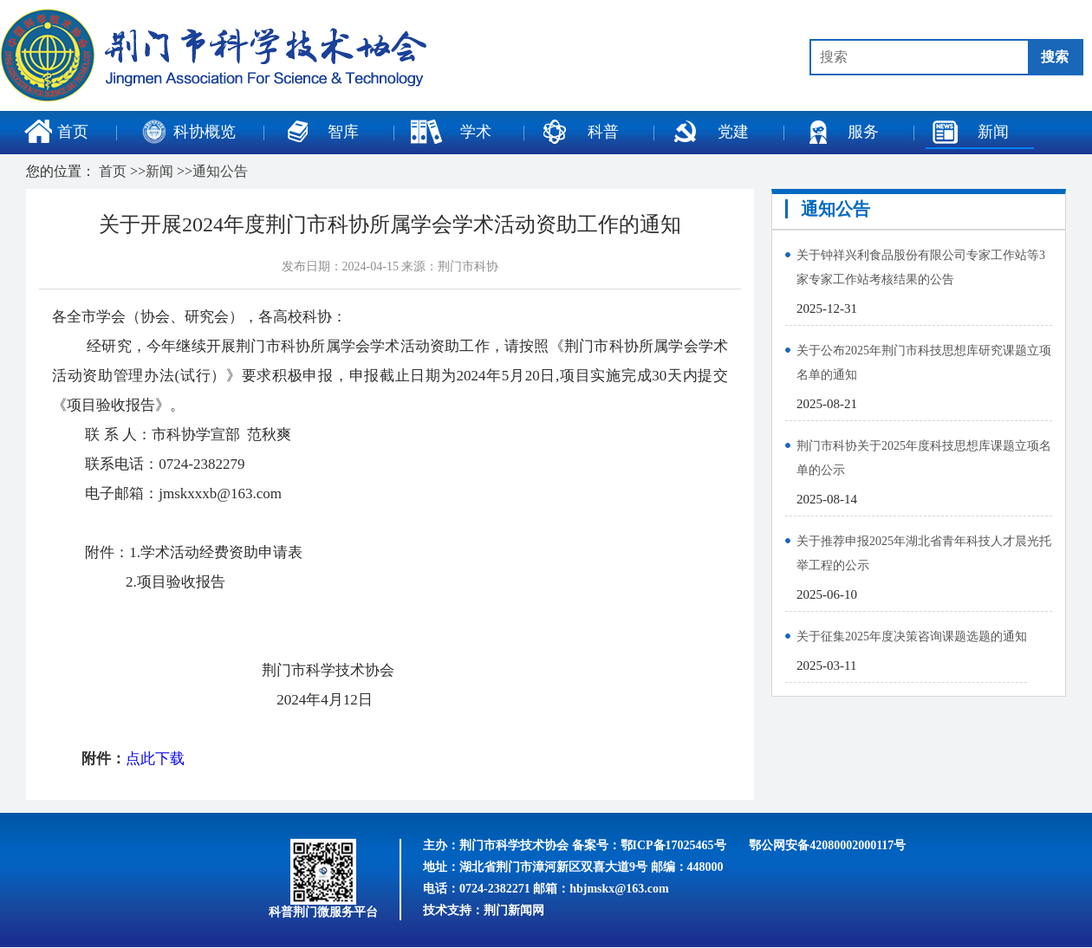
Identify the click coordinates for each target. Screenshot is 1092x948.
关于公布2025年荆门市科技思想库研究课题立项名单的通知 (923, 362)
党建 (710, 132)
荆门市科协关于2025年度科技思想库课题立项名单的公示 (923, 458)
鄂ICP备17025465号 (673, 845)
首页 (56, 132)
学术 (450, 132)
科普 (580, 132)
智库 (320, 132)
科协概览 (189, 132)
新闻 (970, 132)
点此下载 (155, 758)
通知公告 (220, 171)
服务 (840, 132)
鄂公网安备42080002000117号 (827, 845)
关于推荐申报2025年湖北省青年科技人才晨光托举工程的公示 (923, 553)
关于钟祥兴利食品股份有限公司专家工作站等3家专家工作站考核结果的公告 (920, 267)
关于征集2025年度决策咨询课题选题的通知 (911, 636)
